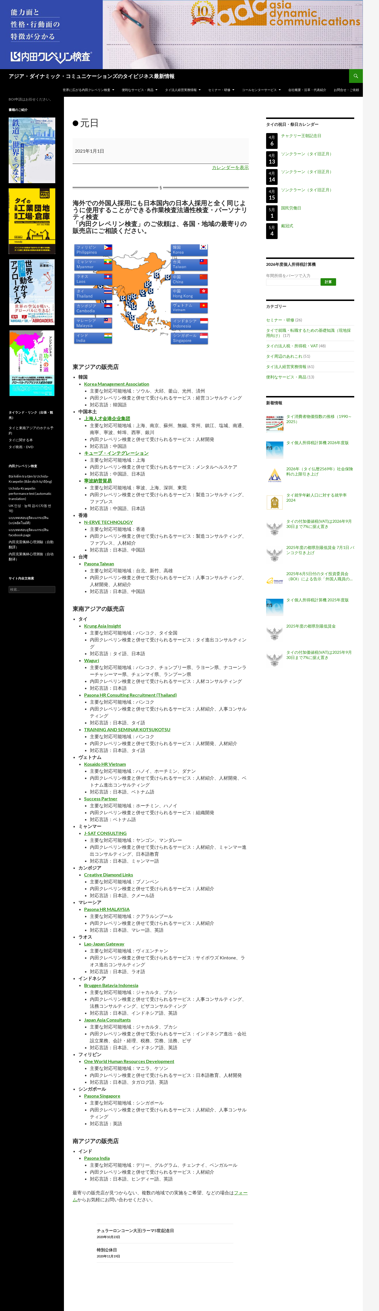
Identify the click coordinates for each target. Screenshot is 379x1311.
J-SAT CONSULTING (105, 833)
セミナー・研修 (219, 90)
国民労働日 (291, 207)
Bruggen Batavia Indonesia (111, 985)
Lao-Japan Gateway (104, 943)
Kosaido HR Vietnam (105, 764)
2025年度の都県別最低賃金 (311, 626)
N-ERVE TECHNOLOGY (108, 522)
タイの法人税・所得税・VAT (292, 345)
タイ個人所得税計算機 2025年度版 (317, 599)
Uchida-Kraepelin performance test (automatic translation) (30, 493)
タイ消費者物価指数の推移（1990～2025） (319, 419)
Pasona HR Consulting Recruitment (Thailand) (130, 695)
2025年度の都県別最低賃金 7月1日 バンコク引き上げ (320, 550)
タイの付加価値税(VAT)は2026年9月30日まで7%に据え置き (319, 524)
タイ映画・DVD (21, 447)
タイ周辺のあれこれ (284, 356)
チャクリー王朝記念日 (301, 135)
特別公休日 (165, 1253)
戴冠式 (287, 225)
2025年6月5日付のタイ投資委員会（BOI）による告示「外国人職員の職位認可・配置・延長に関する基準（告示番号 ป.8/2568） (320, 576)
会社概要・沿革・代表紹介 (307, 90)
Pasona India (97, 1158)
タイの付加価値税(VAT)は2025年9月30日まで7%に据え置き (319, 655)
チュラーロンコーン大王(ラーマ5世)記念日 (165, 1234)
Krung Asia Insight (102, 625)
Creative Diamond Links (108, 874)
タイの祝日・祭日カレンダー (292, 124)
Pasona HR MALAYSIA (107, 909)
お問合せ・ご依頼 (346, 90)
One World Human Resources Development (129, 1061)
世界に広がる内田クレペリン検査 (86, 90)
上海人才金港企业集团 (107, 418)
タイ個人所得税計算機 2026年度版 (317, 442)
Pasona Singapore (102, 1095)
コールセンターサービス (259, 90)
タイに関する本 (21, 440)
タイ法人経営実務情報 (181, 90)
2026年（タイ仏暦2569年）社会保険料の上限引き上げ (319, 471)
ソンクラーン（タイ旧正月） (307, 153)
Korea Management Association (116, 384)
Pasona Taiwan (99, 563)
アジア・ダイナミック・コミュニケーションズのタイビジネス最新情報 (92, 76)
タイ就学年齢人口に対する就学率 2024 (316, 497)
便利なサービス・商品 (138, 90)
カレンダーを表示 (230, 167)
